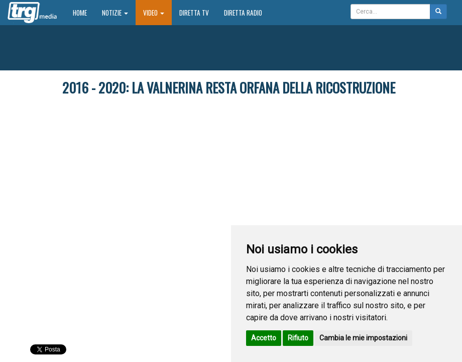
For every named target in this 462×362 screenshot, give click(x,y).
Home (83, 12)
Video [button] (153, 13)
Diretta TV (194, 13)
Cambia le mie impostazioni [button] (363, 338)
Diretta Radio (243, 13)
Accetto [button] (263, 338)
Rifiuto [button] (298, 338)
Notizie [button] (115, 13)
